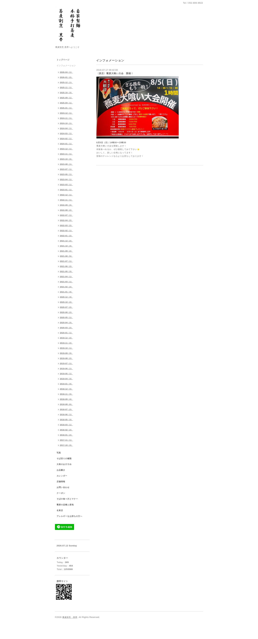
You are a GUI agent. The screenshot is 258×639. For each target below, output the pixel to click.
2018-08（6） (66, 404)
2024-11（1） (66, 118)
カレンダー (62, 476)
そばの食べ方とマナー (67, 499)
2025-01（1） (66, 108)
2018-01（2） (66, 435)
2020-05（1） (66, 317)
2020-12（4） (66, 297)
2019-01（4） (66, 384)
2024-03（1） (66, 133)
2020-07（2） (66, 307)
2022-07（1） (66, 215)
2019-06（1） (66, 369)
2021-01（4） (66, 292)
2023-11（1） (66, 154)
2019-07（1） (66, 363)
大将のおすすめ (64, 464)
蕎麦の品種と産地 (65, 505)
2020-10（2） (66, 302)
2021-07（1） (66, 261)
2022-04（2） (66, 220)
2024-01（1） (66, 144)
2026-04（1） (66, 72)
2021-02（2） (66, 287)
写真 (59, 453)
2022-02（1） (66, 231)
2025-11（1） (66, 88)
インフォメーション (66, 65)
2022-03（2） (66, 225)
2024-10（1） (66, 123)
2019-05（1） (66, 374)
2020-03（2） (66, 328)
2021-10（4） (66, 246)
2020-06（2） (66, 312)
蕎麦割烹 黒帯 (69, 617)
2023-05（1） (66, 174)
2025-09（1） (66, 98)
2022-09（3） (66, 205)
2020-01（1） (66, 333)
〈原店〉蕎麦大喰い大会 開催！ (114, 73)
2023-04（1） (66, 179)
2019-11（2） (66, 343)
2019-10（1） (66, 348)
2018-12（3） (66, 389)
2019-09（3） (66, 353)
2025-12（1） (66, 82)
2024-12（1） (66, 113)
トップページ (63, 60)
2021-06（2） (66, 266)
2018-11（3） (66, 394)
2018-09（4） (66, 399)
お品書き (61, 470)
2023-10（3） (66, 159)
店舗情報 (61, 481)
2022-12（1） (66, 195)
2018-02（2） (66, 430)
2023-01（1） (66, 190)
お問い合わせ (63, 487)
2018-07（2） (66, 409)
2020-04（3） (66, 323)
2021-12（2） (66, 241)
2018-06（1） (66, 415)
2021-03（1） (66, 282)
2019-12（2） (66, 338)
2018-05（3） (66, 420)
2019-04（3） (66, 379)
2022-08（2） (66, 210)
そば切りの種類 (64, 458)
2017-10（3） (66, 445)
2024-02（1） (66, 139)
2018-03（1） (66, 425)
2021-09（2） (66, 251)
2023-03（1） (66, 185)
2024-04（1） (66, 128)
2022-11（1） (66, 200)
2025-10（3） (66, 93)
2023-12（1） (66, 149)
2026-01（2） (66, 77)
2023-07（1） (66, 169)
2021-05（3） (66, 271)
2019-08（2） (66, 358)
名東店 (60, 510)
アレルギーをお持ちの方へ (69, 516)
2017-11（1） (66, 440)
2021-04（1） (66, 277)
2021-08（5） (66, 256)
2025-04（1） (66, 103)
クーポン (61, 493)
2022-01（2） (66, 236)
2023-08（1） (66, 164)
